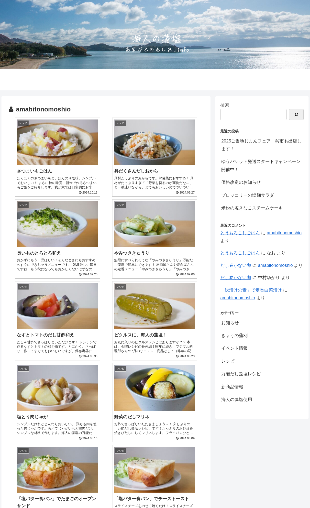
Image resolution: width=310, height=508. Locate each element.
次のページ (106, 427)
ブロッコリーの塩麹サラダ (247, 195)
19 (145, 446)
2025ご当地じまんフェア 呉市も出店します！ (261, 145)
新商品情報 (232, 386)
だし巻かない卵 (235, 265)
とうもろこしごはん (240, 232)
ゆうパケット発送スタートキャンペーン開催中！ (260, 165)
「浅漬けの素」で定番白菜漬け (251, 290)
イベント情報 (234, 348)
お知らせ (230, 322)
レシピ (227, 361)
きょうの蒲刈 (234, 335)
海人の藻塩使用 (236, 399)
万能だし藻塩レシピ (241, 373)
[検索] (296, 114)
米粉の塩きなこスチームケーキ (252, 207)
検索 (224, 105)
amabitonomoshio (284, 232)
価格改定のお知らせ (241, 182)
